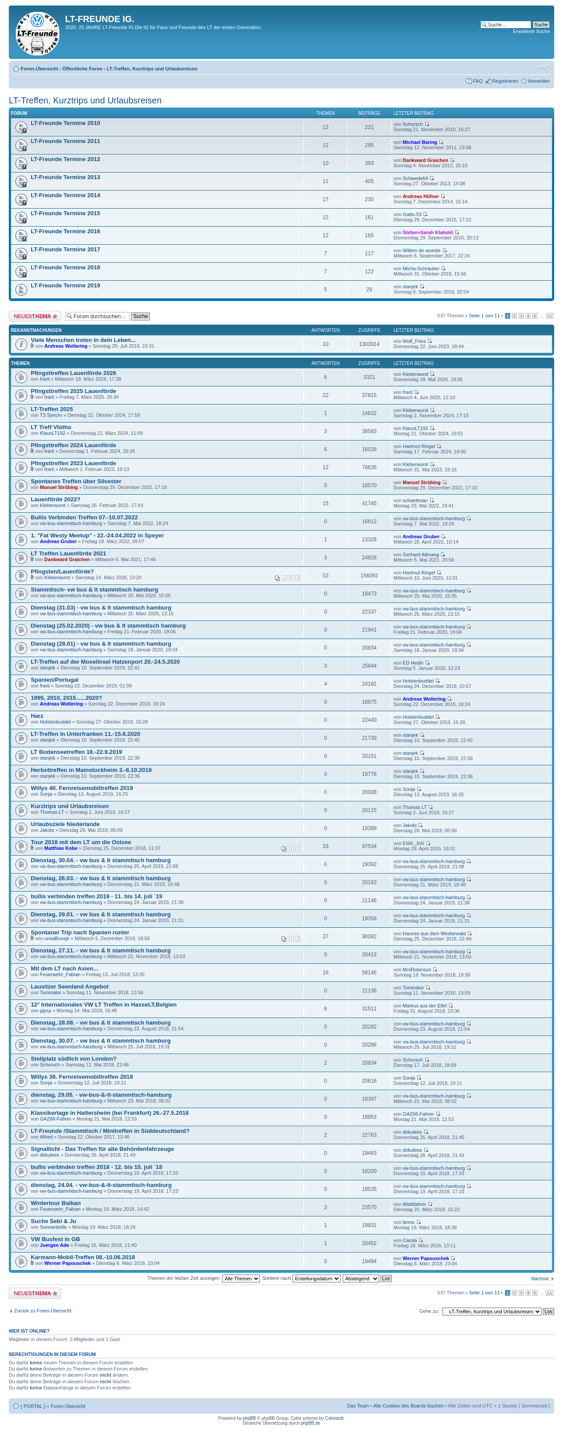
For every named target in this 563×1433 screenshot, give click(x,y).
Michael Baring (420, 142)
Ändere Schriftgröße (543, 67)
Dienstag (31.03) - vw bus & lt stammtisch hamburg (101, 607)
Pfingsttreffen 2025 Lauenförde (73, 391)
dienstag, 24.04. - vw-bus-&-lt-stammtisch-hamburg (101, 1185)
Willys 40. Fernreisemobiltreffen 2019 (82, 788)
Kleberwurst (415, 374)
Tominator (50, 992)
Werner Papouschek (67, 1263)
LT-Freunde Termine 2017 (65, 249)
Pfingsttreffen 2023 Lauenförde (73, 463)
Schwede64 (415, 178)
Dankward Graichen (425, 160)
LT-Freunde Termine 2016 (65, 231)
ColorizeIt (334, 1418)
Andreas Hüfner (421, 196)
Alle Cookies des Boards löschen (408, 1405)
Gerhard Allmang (421, 554)
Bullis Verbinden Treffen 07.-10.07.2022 (84, 517)
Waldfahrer (414, 1204)
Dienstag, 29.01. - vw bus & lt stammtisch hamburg (101, 914)
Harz (37, 716)
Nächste (540, 1278)
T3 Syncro (51, 415)
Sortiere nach (301, 1278)
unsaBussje (56, 938)
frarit (45, 379)
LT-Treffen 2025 (52, 409)
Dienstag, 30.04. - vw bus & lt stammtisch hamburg (101, 860)
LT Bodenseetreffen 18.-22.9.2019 (76, 752)
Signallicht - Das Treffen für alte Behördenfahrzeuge (102, 1149)
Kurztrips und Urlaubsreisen (70, 806)
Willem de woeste (422, 250)
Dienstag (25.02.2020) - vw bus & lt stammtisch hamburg (108, 625)
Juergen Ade (54, 1245)
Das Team (358, 1405)
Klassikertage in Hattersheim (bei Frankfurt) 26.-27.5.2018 (110, 1113)
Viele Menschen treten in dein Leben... (83, 340)
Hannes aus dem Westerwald (434, 933)
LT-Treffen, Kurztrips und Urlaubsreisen (152, 68)
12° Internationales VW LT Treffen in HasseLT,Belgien (104, 1004)
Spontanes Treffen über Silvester (76, 481)
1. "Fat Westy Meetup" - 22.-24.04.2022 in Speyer (97, 535)
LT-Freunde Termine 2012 (65, 159)
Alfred (46, 1136)
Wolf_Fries (414, 341)
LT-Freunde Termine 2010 (65, 123)
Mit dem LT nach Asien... (64, 968)
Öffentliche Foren (82, 68)
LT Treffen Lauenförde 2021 (68, 553)
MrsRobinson (417, 969)
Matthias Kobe (60, 848)
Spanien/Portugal (54, 679)
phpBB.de (310, 1423)
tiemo (409, 1222)
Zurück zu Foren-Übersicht (42, 1310)
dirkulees (412, 1132)
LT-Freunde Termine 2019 (65, 285)
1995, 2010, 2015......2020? (66, 697)
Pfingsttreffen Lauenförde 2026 (73, 373)
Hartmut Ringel (419, 446)
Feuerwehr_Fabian (60, 974)
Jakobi (47, 830)
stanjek (410, 286)
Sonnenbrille (53, 1227)
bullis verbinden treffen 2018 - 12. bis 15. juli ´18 (96, 1167)
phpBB (249, 1418)
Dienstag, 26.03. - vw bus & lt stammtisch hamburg (101, 878)
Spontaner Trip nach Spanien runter (80, 932)
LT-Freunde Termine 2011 (65, 141)
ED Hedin (413, 662)
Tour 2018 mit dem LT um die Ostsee (81, 842)
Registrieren (505, 81)
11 (549, 315)
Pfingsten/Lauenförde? (62, 571)
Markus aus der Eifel (425, 1005)
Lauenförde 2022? (55, 499)
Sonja (46, 794)
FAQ (478, 81)
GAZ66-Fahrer (55, 1118)
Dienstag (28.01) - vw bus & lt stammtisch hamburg (101, 643)
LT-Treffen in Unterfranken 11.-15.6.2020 (85, 734)
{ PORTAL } (33, 1406)
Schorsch (413, 124)
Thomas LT (52, 812)
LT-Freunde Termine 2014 (65, 195)
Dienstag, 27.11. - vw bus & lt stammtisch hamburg (101, 950)
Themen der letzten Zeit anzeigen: (203, 1278)
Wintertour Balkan (55, 1203)
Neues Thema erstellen (35, 316)
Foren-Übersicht (39, 68)
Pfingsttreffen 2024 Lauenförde (73, 445)
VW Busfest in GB (55, 1239)
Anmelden (539, 81)
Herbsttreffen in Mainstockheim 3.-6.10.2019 (91, 770)
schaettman (415, 500)
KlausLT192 (53, 433)
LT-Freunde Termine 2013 (65, 177)
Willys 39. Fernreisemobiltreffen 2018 (82, 1076)
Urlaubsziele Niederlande (65, 824)
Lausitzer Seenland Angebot (70, 986)
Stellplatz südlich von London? (74, 1058)
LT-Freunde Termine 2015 (65, 213)
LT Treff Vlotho (51, 427)
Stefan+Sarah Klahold (428, 232)
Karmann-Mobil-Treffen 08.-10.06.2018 (83, 1257)
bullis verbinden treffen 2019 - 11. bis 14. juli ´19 (96, 896)
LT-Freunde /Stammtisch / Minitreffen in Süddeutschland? (110, 1131)
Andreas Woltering (66, 346)
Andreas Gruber (58, 541)
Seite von (484, 315)
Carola (410, 1240)
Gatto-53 (412, 214)
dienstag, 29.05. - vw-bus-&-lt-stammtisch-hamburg (101, 1094)
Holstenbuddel (418, 680)
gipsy (45, 1010)
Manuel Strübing (59, 487)
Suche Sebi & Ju (53, 1221)
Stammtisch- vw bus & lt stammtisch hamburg (94, 589)
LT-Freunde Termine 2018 (65, 267)
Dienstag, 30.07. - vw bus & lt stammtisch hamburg (101, 1040)
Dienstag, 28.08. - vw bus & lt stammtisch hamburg (101, 1022)
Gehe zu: (429, 1311)
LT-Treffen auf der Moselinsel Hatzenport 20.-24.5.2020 (105, 661)
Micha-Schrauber (421, 268)
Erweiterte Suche (531, 31)
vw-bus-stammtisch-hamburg (71, 523)
